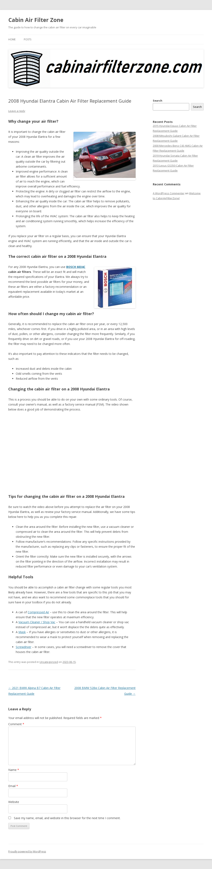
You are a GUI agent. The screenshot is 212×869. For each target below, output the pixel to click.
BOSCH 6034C (75, 267)
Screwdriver (23, 647)
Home (12, 39)
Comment (16, 724)
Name (13, 770)
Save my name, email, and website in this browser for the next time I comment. (67, 818)
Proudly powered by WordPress (27, 851)
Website (13, 802)
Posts (27, 39)
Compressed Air (38, 612)
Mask (22, 632)
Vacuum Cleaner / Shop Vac (36, 622)
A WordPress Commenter (168, 193)
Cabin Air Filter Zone (35, 20)
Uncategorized (49, 662)
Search (157, 100)
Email (13, 786)
